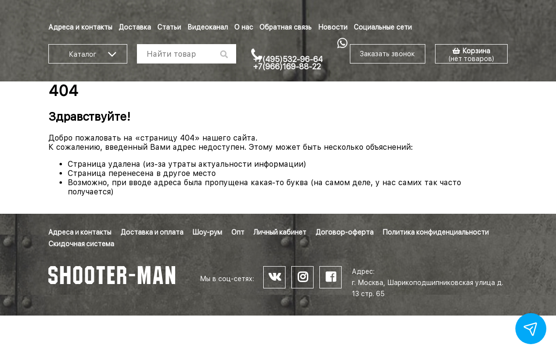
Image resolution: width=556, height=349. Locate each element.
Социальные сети (383, 27)
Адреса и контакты (80, 27)
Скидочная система (81, 244)
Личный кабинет (280, 232)
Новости (332, 27)
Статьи (169, 27)
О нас (243, 27)
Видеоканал (207, 27)
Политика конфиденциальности (436, 232)
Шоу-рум (207, 232)
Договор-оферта (345, 232)
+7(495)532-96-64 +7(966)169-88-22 (288, 63)
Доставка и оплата (151, 232)
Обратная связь (285, 27)
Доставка (135, 27)
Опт (237, 232)
